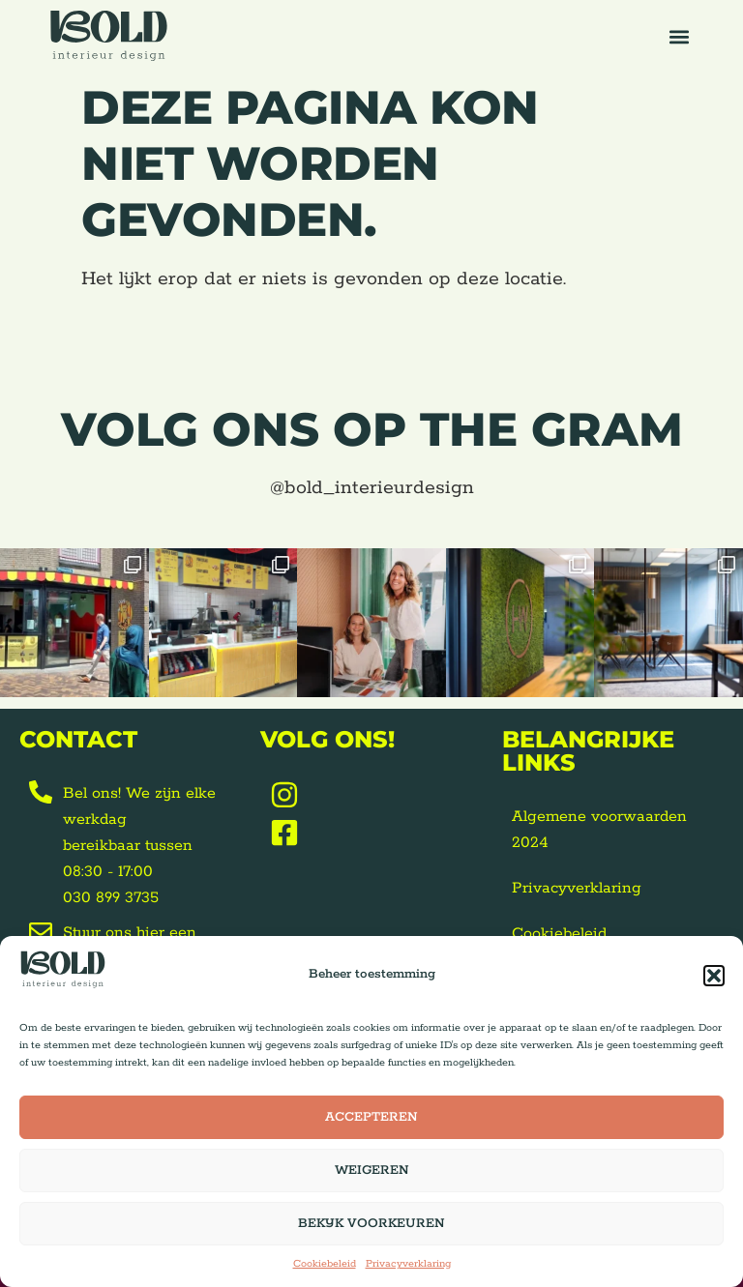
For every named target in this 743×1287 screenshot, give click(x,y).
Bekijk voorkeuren (371, 1223)
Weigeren (372, 1170)
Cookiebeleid (324, 1264)
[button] (714, 975)
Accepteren (371, 1117)
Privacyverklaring (408, 1264)
